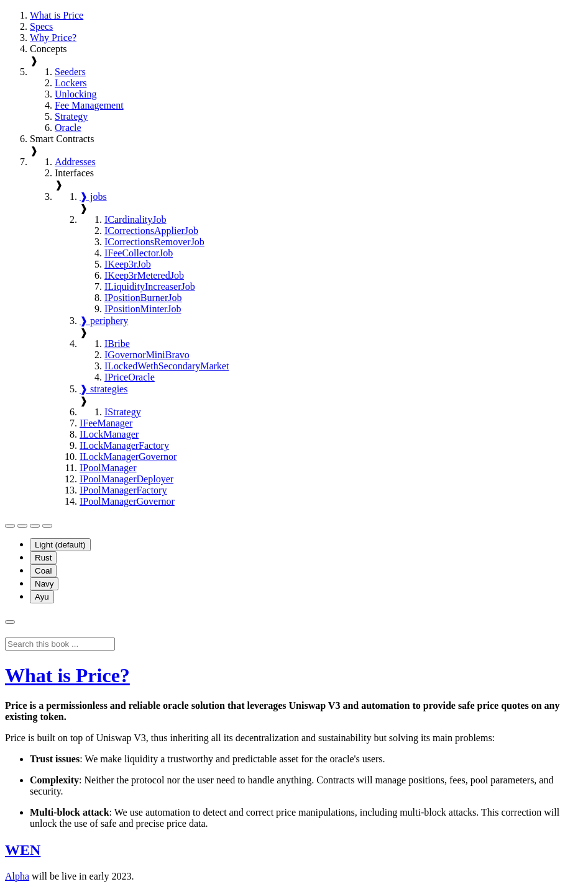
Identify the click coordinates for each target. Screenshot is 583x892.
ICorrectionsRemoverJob (154, 242)
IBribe (117, 343)
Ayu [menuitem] (42, 596)
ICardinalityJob (135, 219)
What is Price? (67, 675)
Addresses (75, 161)
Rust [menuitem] (43, 557)
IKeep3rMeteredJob (144, 275)
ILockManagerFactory (124, 445)
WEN (22, 850)
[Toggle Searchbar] (10, 622)
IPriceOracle (129, 377)
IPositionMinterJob (142, 309)
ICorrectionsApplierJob (151, 230)
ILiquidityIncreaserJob (149, 286)
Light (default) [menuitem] (60, 544)
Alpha (17, 876)
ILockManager (109, 434)
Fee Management (89, 105)
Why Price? (53, 37)
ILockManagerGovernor (128, 456)
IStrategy (122, 412)
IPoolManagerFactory (123, 490)
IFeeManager (106, 423)
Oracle (68, 127)
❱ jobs (93, 196)
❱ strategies (103, 389)
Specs (41, 26)
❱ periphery (104, 320)
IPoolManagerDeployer (126, 479)
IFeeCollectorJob (138, 253)
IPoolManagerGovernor (127, 501)
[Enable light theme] (35, 526)
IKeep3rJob (127, 264)
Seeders (70, 71)
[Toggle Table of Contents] (10, 526)
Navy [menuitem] (44, 583)
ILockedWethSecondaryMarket (166, 366)
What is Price (56, 15)
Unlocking (76, 94)
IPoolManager (108, 467)
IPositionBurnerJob (142, 297)
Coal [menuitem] (43, 570)
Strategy (71, 116)
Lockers (71, 83)
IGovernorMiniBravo (147, 354)
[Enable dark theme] (47, 526)
